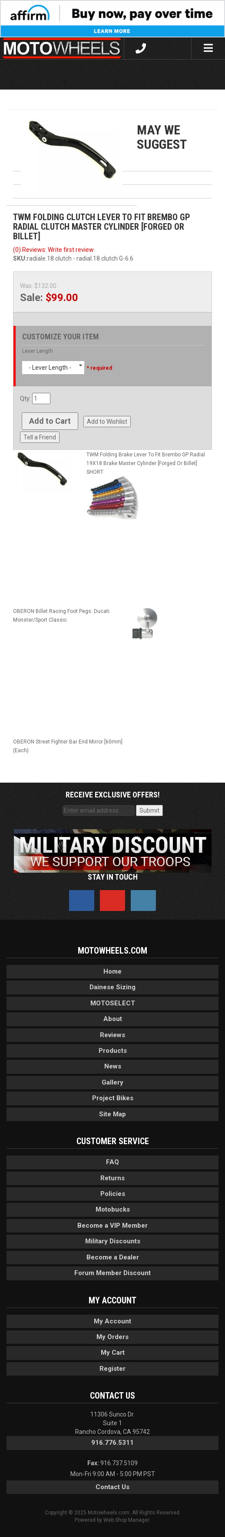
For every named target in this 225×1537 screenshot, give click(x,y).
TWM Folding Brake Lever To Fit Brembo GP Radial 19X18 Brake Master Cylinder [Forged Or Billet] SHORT (145, 463)
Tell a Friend (39, 437)
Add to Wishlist (107, 421)
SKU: (20, 258)
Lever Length (37, 351)
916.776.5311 (112, 1443)
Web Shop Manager (126, 1520)
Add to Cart (50, 420)
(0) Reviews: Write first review (53, 249)
